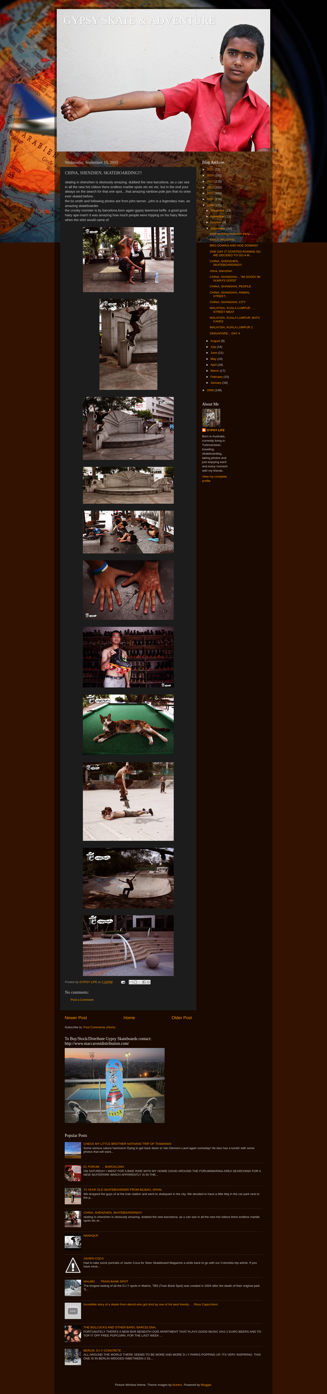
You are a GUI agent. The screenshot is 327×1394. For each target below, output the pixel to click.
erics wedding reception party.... (231, 233)
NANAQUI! (90, 1235)
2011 (211, 193)
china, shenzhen (221, 271)
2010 (211, 199)
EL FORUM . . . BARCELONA (103, 1166)
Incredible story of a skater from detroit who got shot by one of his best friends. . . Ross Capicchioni (150, 1304)
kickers (177, 1385)
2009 (211, 205)
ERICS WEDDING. (223, 239)
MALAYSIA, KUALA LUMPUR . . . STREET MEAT (232, 309)
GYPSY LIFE (216, 430)
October (216, 222)
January (216, 382)
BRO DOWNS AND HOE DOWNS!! (234, 245)
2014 (211, 175)
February (217, 376)
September (218, 228)
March (215, 370)
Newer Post (76, 1017)
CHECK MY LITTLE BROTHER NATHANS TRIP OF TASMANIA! (127, 1143)
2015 (211, 169)
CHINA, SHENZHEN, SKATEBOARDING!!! (226, 262)
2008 (211, 390)
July (214, 346)
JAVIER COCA (93, 1258)
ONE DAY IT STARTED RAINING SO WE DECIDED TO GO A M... (235, 253)
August (216, 341)
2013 (211, 181)
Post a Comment (82, 999)
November (218, 216)
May (214, 359)
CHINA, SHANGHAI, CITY (228, 302)
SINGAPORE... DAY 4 (225, 333)
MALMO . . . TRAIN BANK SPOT (105, 1281)
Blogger (206, 1385)
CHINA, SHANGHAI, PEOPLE (230, 286)
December (218, 210)
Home (129, 1017)
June (214, 352)
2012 (211, 187)
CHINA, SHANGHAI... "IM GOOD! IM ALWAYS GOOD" (235, 278)
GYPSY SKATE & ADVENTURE (140, 20)
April (214, 364)
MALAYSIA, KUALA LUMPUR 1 (231, 327)
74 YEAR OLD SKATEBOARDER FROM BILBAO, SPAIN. (122, 1189)
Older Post (182, 1017)
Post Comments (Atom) (99, 1027)
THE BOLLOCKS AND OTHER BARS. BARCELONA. (119, 1327)
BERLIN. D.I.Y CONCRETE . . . (104, 1350)
